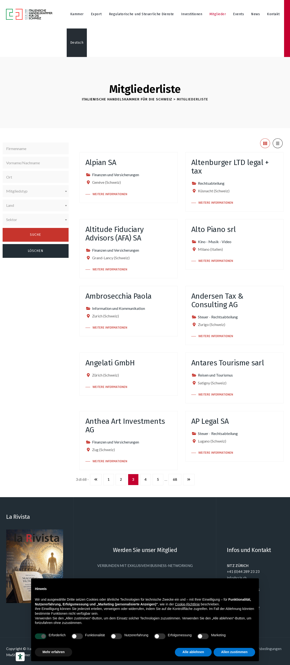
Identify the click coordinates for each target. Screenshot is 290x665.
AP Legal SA (210, 421)
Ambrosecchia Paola (118, 296)
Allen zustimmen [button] (234, 652)
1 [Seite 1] (109, 479)
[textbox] (36, 191)
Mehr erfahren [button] (53, 652)
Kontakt (273, 14)
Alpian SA (100, 162)
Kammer (77, 14)
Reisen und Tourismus (215, 375)
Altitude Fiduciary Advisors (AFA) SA (114, 233)
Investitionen (191, 14)
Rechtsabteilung (211, 183)
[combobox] (36, 191)
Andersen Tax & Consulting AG (217, 300)
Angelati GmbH (110, 362)
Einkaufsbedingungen (264, 648)
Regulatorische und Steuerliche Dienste (141, 14)
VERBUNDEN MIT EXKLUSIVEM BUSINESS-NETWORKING (145, 565)
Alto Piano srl (213, 229)
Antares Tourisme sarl (227, 362)
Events (238, 14)
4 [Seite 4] (146, 479)
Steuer (203, 317)
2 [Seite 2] (121, 479)
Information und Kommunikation (118, 308)
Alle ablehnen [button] (193, 652)
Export (96, 14)
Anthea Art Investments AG (125, 425)
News (255, 14)
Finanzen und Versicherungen (115, 174)
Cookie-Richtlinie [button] (187, 604)
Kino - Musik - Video (214, 241)
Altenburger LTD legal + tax (230, 166)
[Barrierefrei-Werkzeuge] (20, 656)
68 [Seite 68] (175, 479)
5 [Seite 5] (158, 479)
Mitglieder (217, 14)
